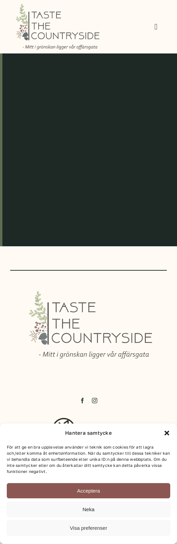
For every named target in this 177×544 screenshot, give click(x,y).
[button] (166, 433)
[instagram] (94, 402)
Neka (88, 509)
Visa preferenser (88, 528)
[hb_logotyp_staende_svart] (65, 421)
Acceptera (88, 491)
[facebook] (82, 402)
